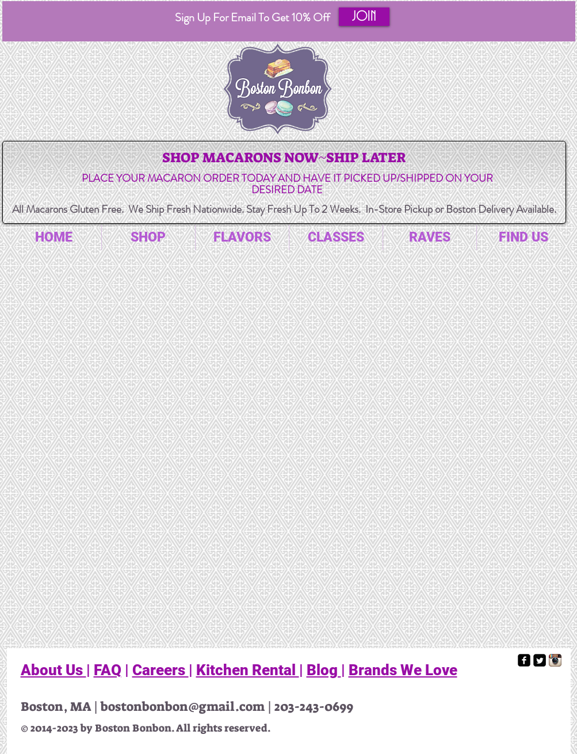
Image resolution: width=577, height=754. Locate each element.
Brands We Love (403, 670)
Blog (324, 670)
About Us (53, 670)
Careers (160, 670)
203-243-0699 (313, 706)
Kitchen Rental (247, 670)
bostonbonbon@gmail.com (183, 706)
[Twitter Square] (539, 660)
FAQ (107, 670)
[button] (364, 16)
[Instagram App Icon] (555, 660)
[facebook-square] (524, 660)
